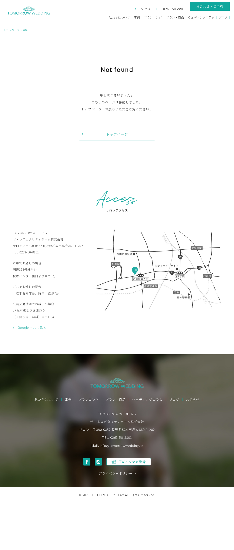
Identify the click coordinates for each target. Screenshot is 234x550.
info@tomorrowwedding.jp (121, 445)
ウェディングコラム (201, 17)
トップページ (117, 134)
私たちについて (119, 17)
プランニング (153, 17)
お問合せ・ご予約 (209, 6)
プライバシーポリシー (115, 473)
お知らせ (193, 399)
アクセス (143, 9)
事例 (137, 17)
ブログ (223, 17)
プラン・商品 (175, 17)
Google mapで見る (32, 342)
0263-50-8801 (170, 9)
